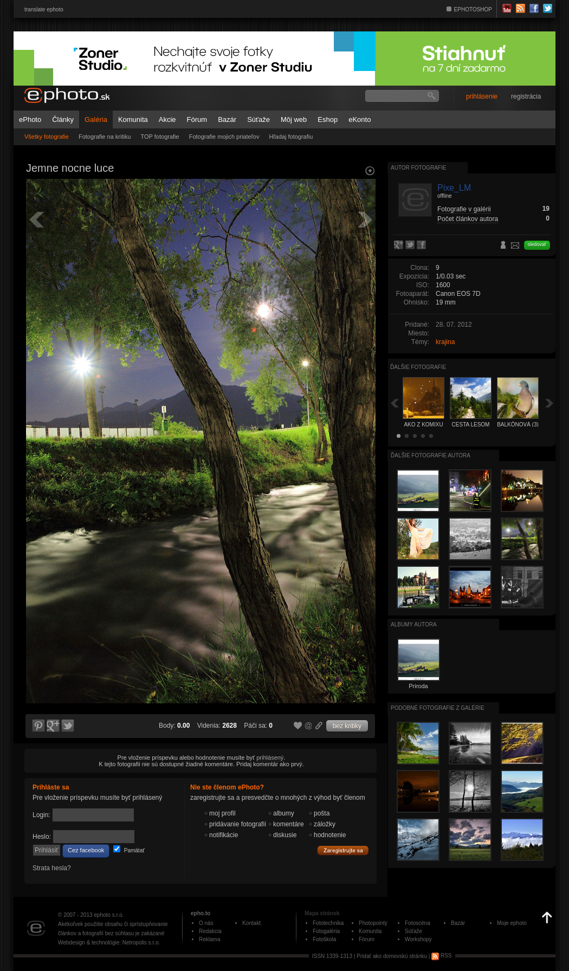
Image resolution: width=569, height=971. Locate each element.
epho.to (200, 913)
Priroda (418, 686)
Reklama (209, 939)
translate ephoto (43, 9)
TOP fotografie (160, 136)
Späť (394, 403)
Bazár (227, 119)
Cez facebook (86, 850)
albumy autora (414, 624)
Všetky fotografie (46, 136)
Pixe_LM (454, 187)
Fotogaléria (326, 931)
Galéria (96, 119)
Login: (41, 815)
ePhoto (30, 119)
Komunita (133, 119)
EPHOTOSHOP (473, 9)
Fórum (197, 119)
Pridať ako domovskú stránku (392, 956)
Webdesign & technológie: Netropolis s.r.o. (109, 943)
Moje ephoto (512, 923)
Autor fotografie (418, 168)
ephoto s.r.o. (109, 915)
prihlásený (269, 757)
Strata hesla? (52, 868)
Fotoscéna (417, 923)
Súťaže (258, 119)
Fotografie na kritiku (105, 136)
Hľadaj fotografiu (291, 136)
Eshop (328, 119)
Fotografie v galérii (464, 209)
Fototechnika (328, 923)
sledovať (537, 244)
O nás (206, 923)
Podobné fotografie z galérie (437, 708)
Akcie (167, 119)
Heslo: (42, 836)
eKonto (359, 119)
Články (63, 119)
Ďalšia (549, 403)
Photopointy (373, 923)
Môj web (294, 119)
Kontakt (251, 923)
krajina (445, 342)
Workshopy (418, 939)
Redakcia (210, 931)
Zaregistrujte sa (343, 851)
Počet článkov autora (467, 219)
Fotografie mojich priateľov (224, 136)
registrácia (526, 96)
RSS (441, 956)
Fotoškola (324, 939)
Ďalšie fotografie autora (430, 455)
